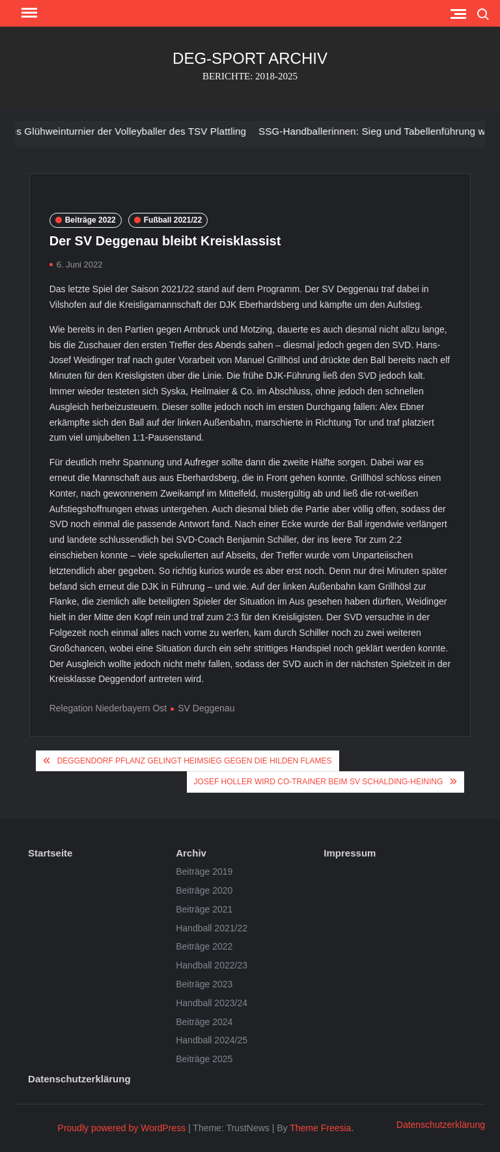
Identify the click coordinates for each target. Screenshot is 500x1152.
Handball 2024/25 (211, 1040)
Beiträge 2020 (204, 890)
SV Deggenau (206, 708)
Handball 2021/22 (211, 928)
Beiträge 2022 (90, 220)
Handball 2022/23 (211, 965)
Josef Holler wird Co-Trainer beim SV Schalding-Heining (318, 781)
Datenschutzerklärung (79, 1078)
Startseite (50, 852)
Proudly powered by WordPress (122, 1128)
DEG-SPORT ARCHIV (250, 58)
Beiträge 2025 (204, 1059)
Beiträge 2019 (204, 871)
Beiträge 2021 (204, 909)
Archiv (191, 852)
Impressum (350, 852)
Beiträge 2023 (204, 984)
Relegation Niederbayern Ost (108, 708)
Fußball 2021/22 (173, 220)
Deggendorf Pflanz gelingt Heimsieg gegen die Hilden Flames (194, 760)
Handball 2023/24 (211, 1003)
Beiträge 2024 (204, 1022)
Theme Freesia (320, 1128)
